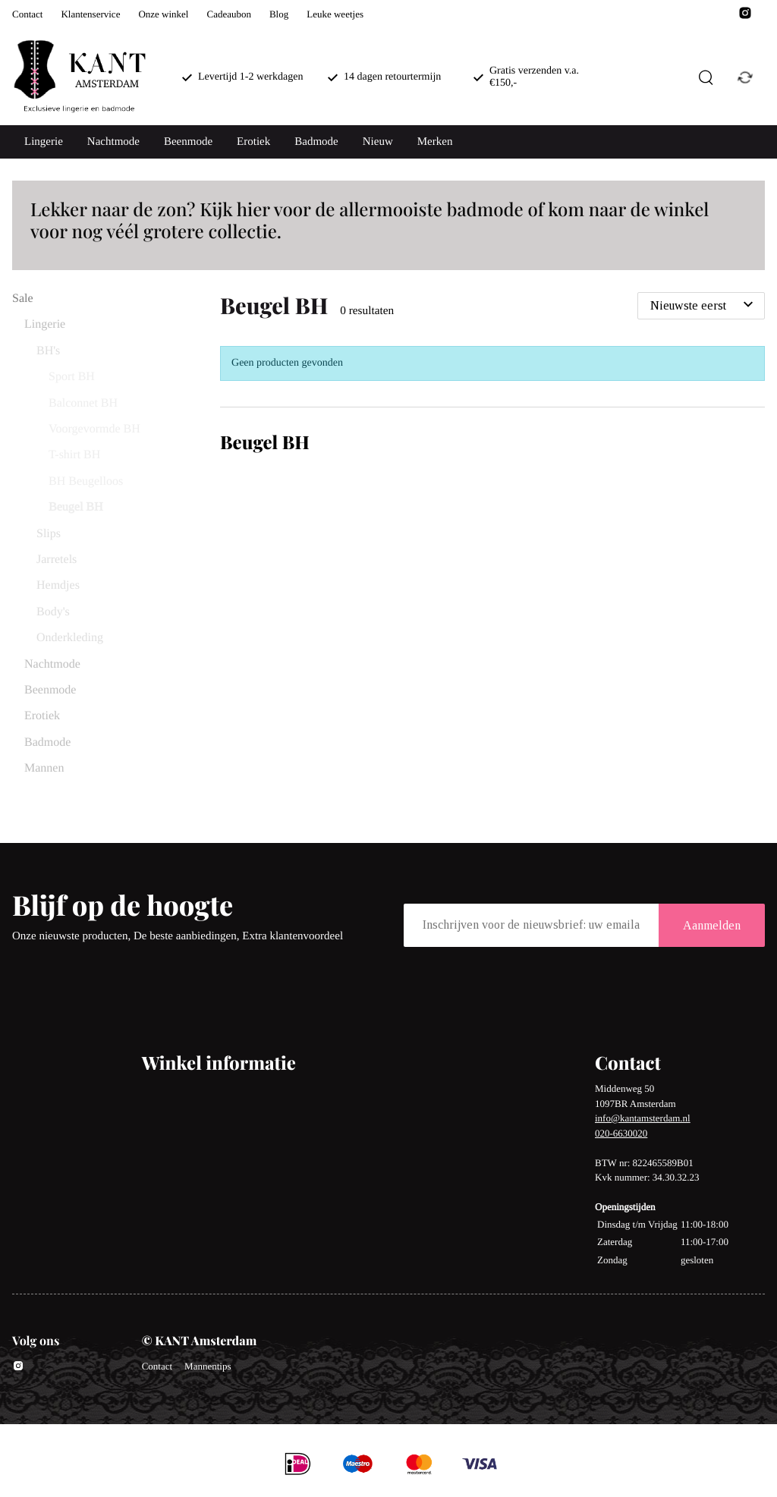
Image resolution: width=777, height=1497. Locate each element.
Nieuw (378, 142)
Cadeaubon (228, 14)
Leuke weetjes (335, 14)
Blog (278, 14)
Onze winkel (163, 14)
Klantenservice (90, 14)
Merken (435, 142)
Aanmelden (712, 925)
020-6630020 (621, 1133)
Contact (27, 14)
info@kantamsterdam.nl (642, 1118)
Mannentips (207, 1366)
